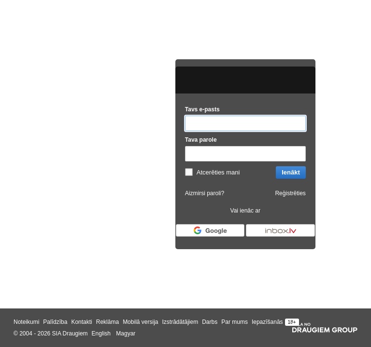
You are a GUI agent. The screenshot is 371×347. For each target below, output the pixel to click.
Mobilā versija (140, 322)
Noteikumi (26, 322)
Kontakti (81, 322)
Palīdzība (55, 322)
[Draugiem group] (324, 328)
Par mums (234, 322)
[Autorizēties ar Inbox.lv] (280, 230)
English (101, 333)
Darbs (209, 322)
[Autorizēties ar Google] (210, 230)
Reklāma (107, 322)
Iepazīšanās (267, 322)
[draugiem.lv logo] (245, 80)
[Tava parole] (245, 154)
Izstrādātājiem (180, 322)
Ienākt (291, 172)
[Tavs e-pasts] (245, 124)
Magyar (125, 333)
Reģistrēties (290, 193)
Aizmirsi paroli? (204, 193)
